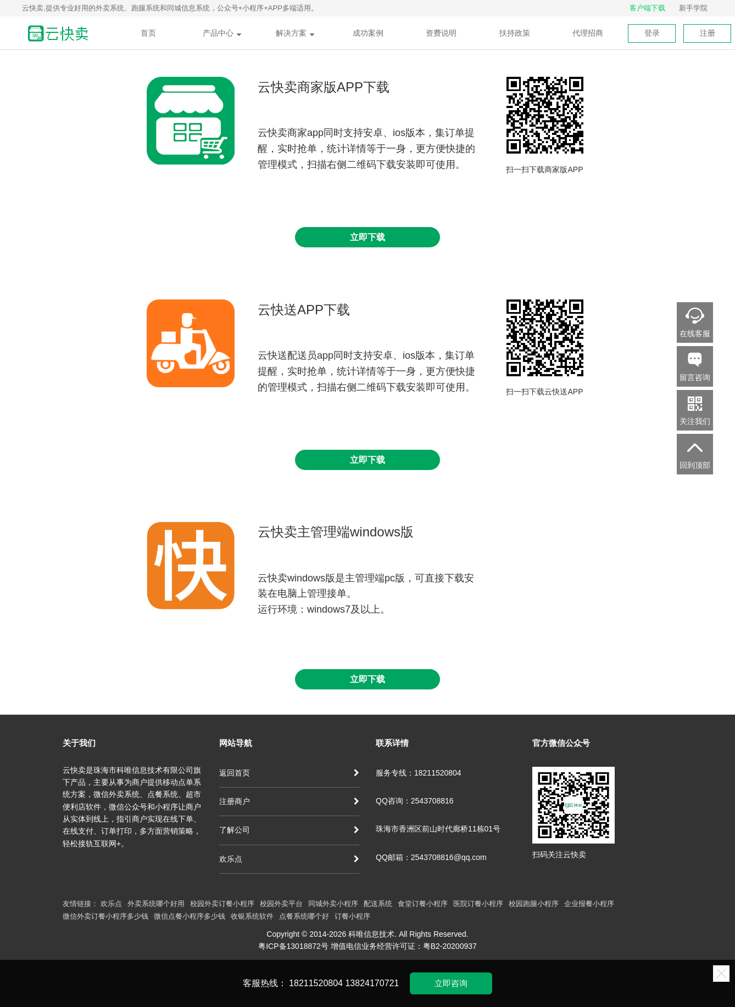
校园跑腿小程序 (534, 903)
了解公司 (289, 830)
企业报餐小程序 (589, 903)
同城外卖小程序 (333, 903)
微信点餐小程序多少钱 (189, 916)
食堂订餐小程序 (423, 903)
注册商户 (289, 801)
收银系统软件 (252, 916)
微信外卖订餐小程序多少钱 (105, 916)
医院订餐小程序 (478, 903)
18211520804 (316, 983)
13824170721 (372, 983)
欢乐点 (289, 859)
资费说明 (441, 33)
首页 (148, 33)
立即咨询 (451, 983)
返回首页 (289, 773)
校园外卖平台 (281, 903)
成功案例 (368, 33)
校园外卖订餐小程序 (222, 903)
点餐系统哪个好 (304, 916)
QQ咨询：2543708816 (415, 800)
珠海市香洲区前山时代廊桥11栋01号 (438, 828)
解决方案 (295, 32)
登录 (652, 33)
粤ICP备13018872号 (293, 946)
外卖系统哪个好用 (156, 903)
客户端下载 (647, 8)
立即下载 (367, 237)
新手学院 (693, 8)
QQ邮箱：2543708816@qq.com (431, 857)
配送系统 (378, 903)
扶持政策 (514, 33)
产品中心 (222, 32)
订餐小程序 (352, 916)
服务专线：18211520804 (418, 772)
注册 (707, 33)
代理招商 (587, 33)
